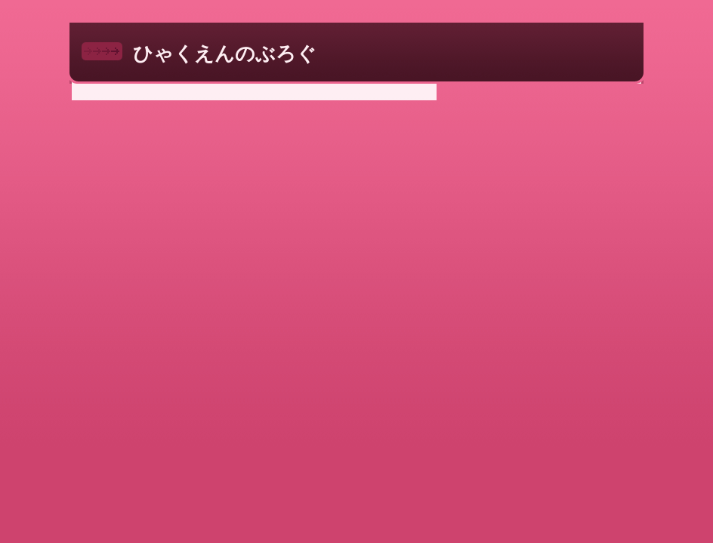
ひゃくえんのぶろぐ (224, 53)
